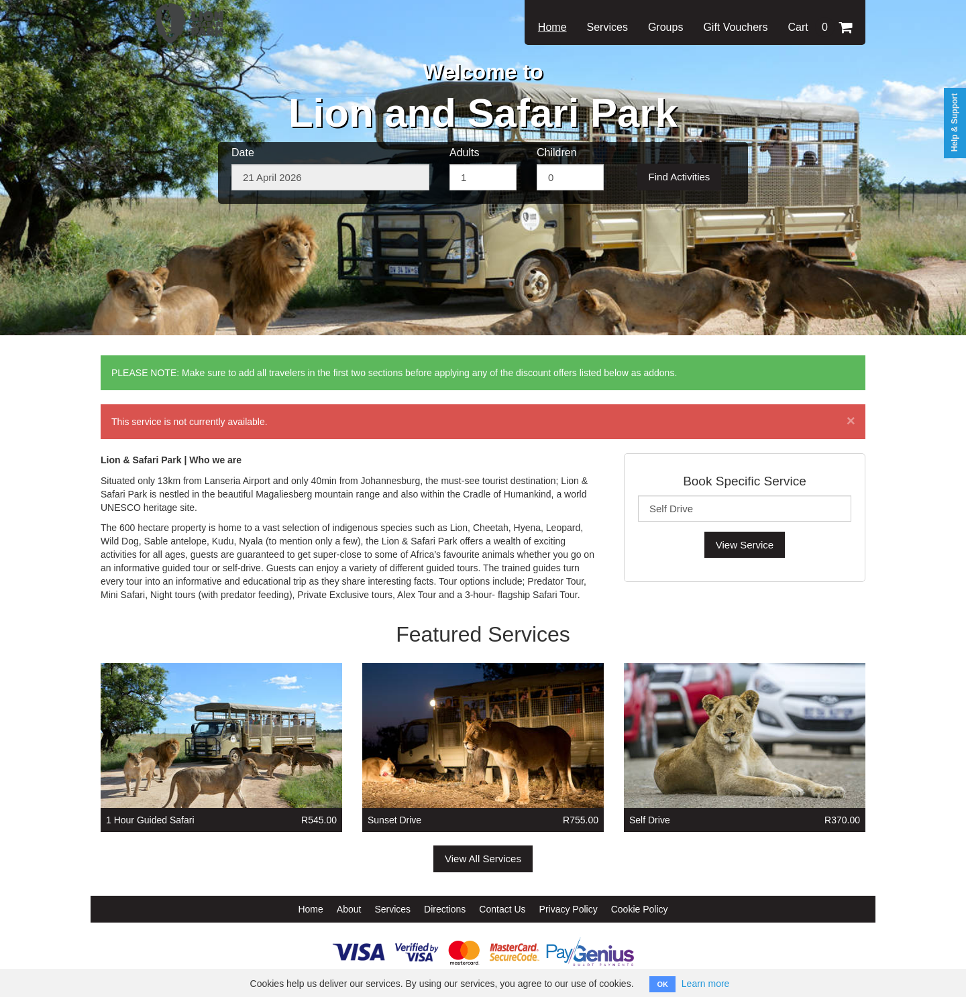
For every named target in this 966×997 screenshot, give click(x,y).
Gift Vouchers (735, 27)
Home (552, 27)
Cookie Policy (639, 909)
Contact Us (502, 909)
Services (607, 27)
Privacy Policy (568, 909)
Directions (445, 909)
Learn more (706, 983)
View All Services (483, 858)
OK (662, 984)
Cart (820, 27)
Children (557, 152)
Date (242, 152)
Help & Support (954, 122)
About (349, 909)
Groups (665, 27)
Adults (464, 152)
